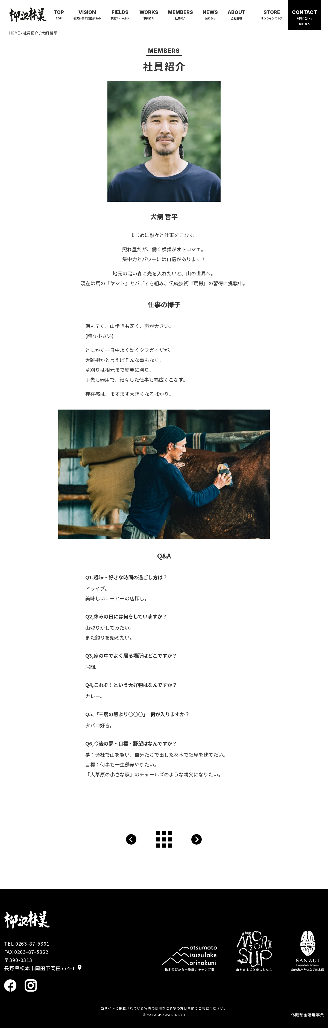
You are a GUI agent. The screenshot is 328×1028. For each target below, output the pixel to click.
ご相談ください (210, 1008)
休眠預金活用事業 (307, 1015)
